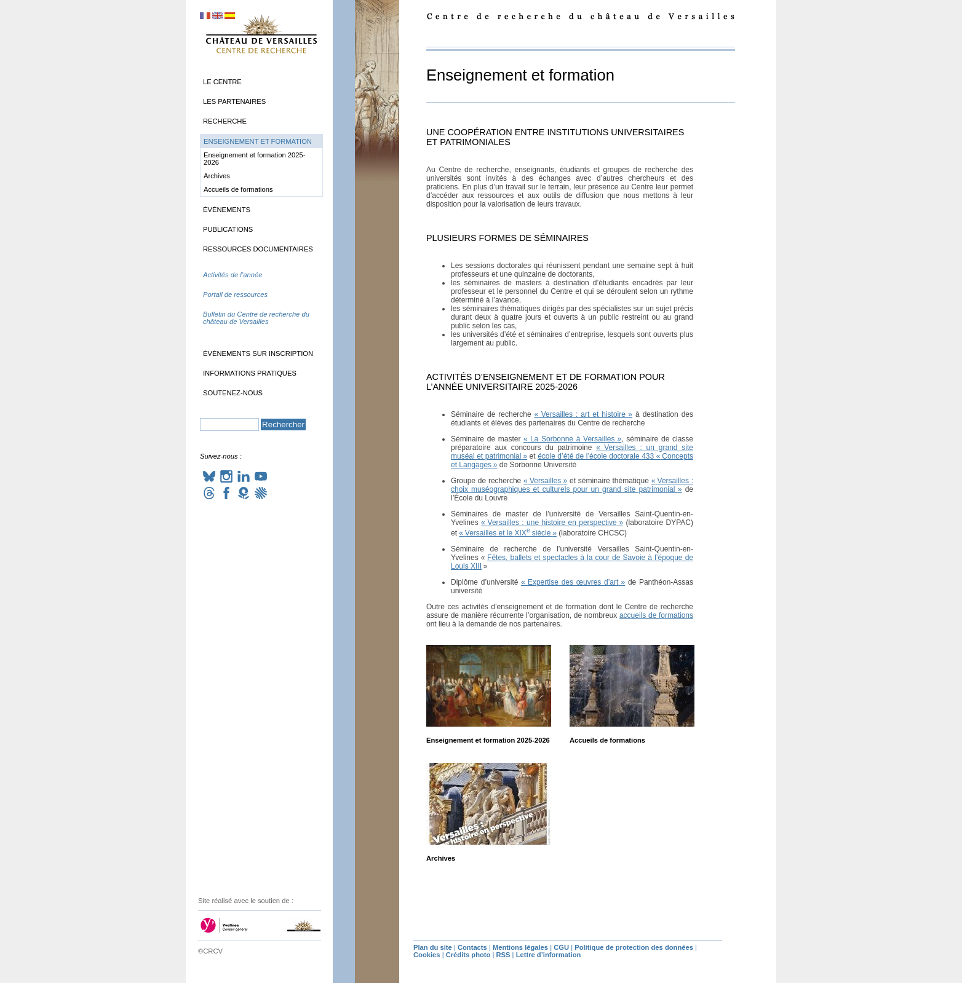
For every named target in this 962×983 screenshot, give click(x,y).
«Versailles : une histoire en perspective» (552, 522)
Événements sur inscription (258, 353)
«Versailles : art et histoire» (583, 414)
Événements (226, 209)
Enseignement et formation (258, 141)
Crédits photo (468, 954)
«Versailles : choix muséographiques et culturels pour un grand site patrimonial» (572, 485)
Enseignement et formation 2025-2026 (488, 740)
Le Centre (222, 81)
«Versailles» (545, 480)
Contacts (472, 947)
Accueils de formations (607, 740)
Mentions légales (520, 947)
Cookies (426, 954)
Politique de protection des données (633, 947)
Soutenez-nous (233, 393)
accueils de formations (656, 615)
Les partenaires (234, 101)
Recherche (225, 121)
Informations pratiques (249, 373)
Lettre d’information (548, 954)
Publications (228, 229)
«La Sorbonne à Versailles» (572, 439)
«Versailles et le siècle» (508, 533)
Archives (440, 858)
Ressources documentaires (258, 249)
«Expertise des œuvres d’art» (573, 582)
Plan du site (432, 947)
